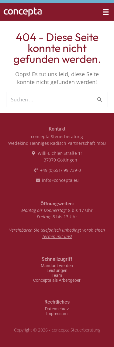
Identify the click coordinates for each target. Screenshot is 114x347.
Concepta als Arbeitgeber (57, 280)
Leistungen (57, 270)
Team (57, 275)
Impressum (56, 313)
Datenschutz (57, 309)
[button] (97, 12)
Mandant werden (57, 266)
